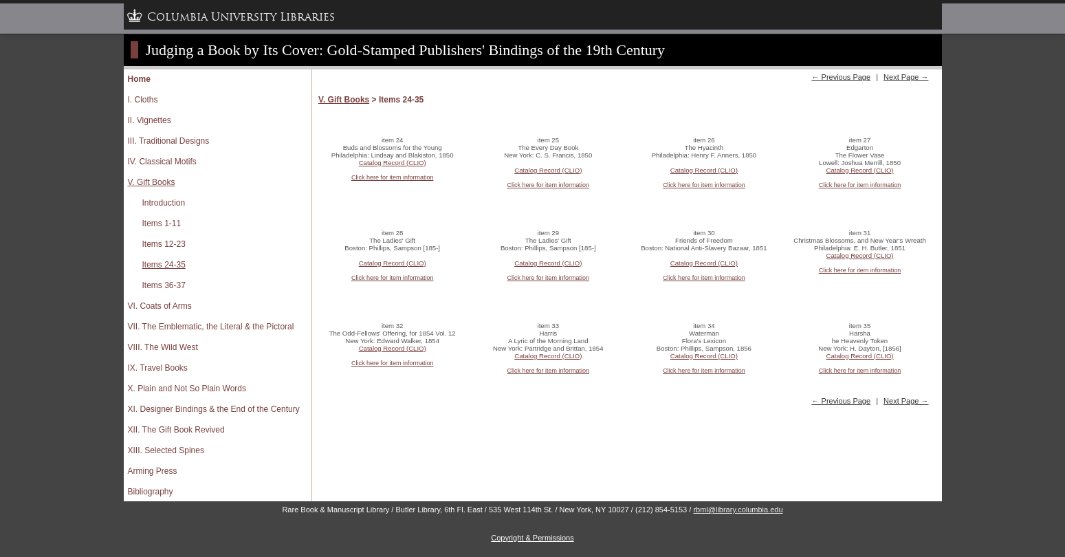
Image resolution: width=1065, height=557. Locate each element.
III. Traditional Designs (169, 141)
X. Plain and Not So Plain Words (187, 388)
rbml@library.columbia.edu (737, 509)
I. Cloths (143, 100)
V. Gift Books (151, 182)
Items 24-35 (164, 265)
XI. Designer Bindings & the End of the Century (214, 409)
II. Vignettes (149, 120)
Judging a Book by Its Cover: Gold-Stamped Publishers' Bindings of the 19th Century (406, 49)
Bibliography (150, 491)
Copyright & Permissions (532, 538)
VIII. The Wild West (163, 347)
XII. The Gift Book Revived (176, 430)
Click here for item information (392, 177)
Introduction (164, 203)
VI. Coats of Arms (160, 306)
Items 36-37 (164, 285)
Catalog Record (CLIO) (392, 162)
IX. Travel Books (158, 368)
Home (139, 79)
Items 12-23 (164, 244)
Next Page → (905, 77)
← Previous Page (840, 77)
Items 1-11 (162, 223)
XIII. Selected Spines (166, 450)
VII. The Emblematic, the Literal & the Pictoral (211, 326)
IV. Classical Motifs (162, 161)
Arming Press (152, 471)
